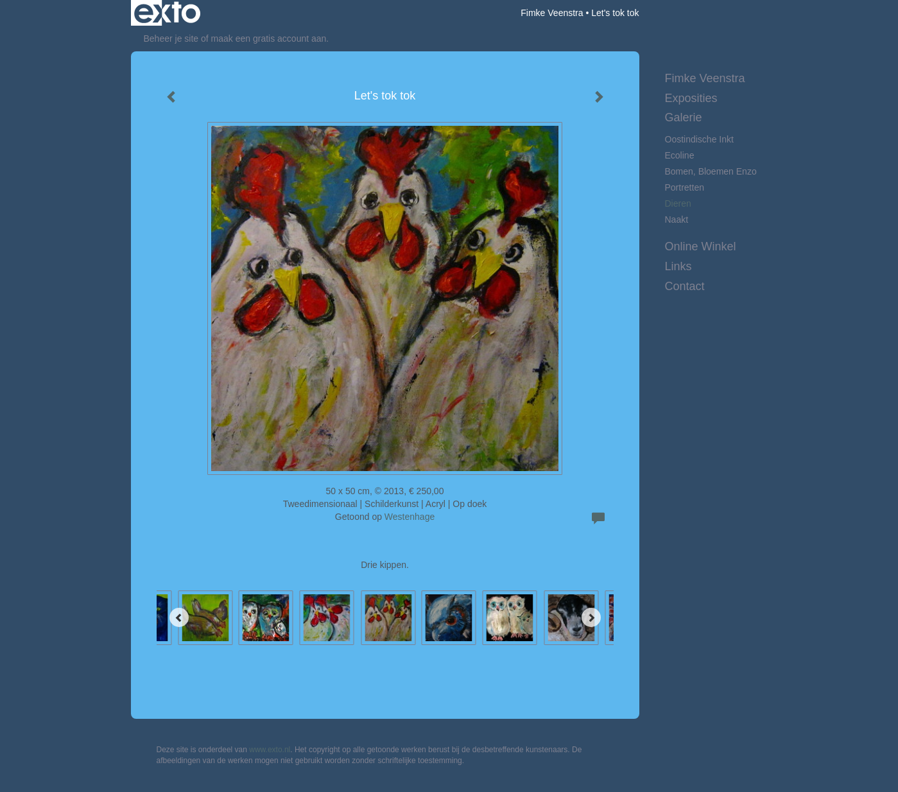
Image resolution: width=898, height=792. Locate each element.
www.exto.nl (269, 749)
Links (678, 266)
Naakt (677, 219)
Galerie (683, 117)
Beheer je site (171, 38)
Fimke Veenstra (552, 13)
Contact (685, 286)
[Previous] (179, 617)
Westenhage (409, 517)
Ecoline (680, 155)
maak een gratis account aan (269, 38)
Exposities (691, 98)
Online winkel (700, 246)
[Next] (591, 617)
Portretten (684, 187)
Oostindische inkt (699, 139)
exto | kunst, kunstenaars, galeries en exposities (167, 13)
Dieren (678, 203)
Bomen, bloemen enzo (711, 171)
